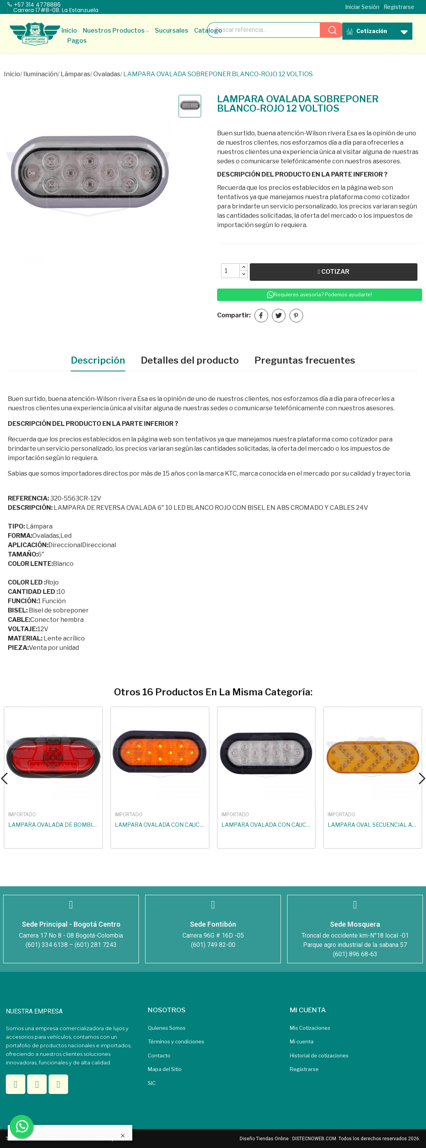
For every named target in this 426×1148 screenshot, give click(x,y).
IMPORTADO (22, 814)
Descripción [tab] (98, 360)
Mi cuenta (302, 1041)
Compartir (261, 315)
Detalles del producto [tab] (190, 360)
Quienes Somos (167, 1028)
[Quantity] (230, 270)
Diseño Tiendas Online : (265, 1138)
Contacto (159, 1055)
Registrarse (304, 1069)
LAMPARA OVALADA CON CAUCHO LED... (160, 824)
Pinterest (296, 315)
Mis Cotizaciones (310, 1028)
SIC (152, 1083)
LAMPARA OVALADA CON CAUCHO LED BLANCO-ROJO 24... (266, 824)
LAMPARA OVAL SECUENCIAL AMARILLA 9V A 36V (373, 824)
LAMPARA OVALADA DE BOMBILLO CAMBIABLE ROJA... (53, 824)
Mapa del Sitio (165, 1069)
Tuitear (279, 315)
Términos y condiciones (176, 1041)
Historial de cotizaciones (319, 1055)
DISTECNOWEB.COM (314, 1138)
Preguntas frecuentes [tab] (304, 360)
